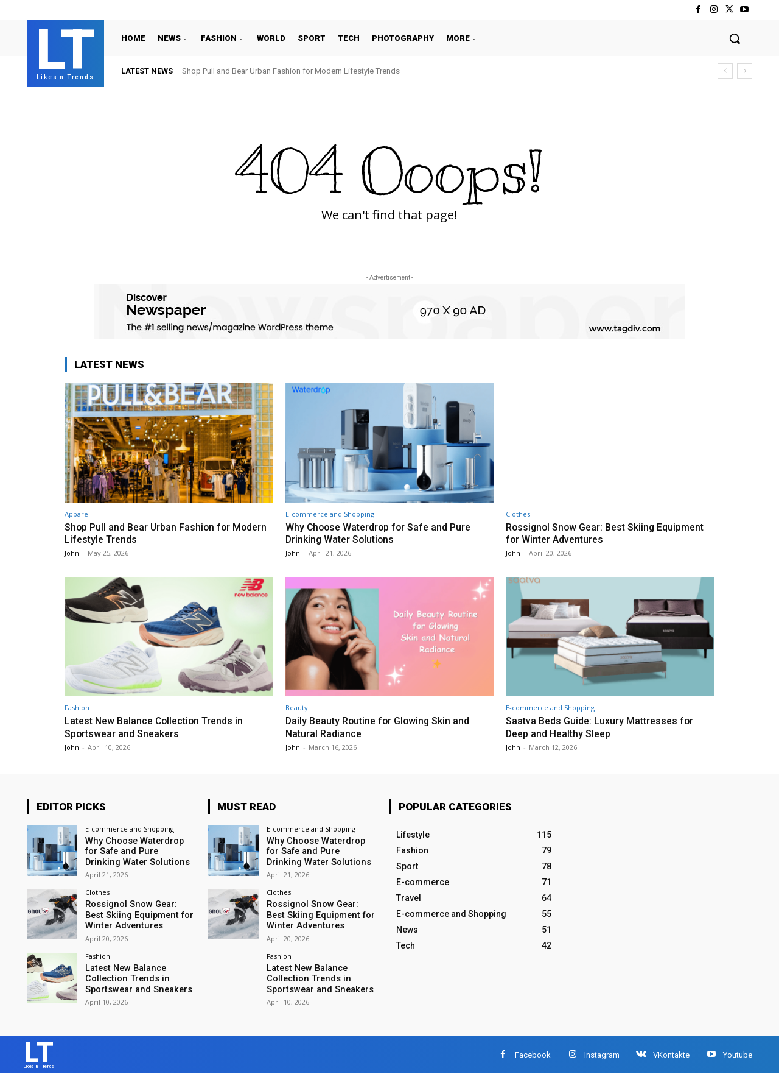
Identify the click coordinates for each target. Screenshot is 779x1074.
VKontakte (671, 1053)
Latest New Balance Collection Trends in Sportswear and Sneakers (159, 726)
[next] (744, 71)
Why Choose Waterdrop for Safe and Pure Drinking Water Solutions (383, 533)
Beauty (296, 707)
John (72, 552)
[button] (734, 38)
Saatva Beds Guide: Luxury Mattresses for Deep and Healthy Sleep (604, 726)
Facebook (533, 1053)
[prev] (725, 71)
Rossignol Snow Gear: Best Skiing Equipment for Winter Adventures (584, 533)
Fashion (77, 707)
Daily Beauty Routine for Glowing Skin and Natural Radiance (382, 726)
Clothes (518, 514)
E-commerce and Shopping (329, 514)
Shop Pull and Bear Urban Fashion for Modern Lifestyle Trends (291, 71)
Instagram (602, 1053)
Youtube (737, 1053)
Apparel (77, 514)
